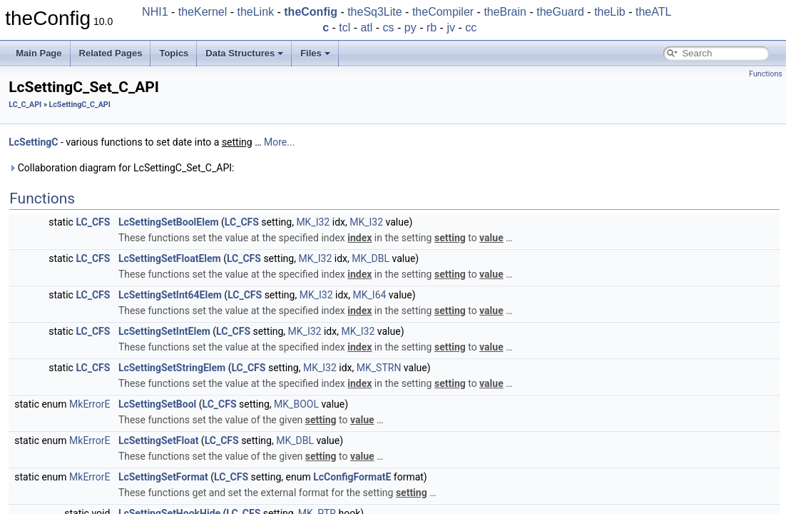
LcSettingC (33, 142)
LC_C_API (25, 104)
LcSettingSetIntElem (164, 331)
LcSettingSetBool (157, 404)
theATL (653, 12)
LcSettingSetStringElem (171, 367)
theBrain (505, 12)
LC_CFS (93, 222)
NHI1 (155, 12)
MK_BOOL (296, 404)
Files (315, 53)
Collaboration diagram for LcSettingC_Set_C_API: (121, 167)
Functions (765, 74)
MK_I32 (313, 222)
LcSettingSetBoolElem (168, 222)
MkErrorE (89, 404)
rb (432, 27)
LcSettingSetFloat (158, 440)
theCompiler (443, 12)
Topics (173, 53)
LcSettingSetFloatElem (169, 258)
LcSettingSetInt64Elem (170, 295)
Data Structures (244, 53)
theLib (610, 12)
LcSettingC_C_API (80, 104)
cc (470, 27)
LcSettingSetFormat (163, 477)
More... (279, 142)
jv (450, 27)
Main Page (38, 53)
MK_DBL (370, 258)
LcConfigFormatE (352, 477)
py (410, 27)
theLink (255, 12)
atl (366, 27)
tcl (344, 27)
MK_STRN (379, 367)
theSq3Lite (374, 12)
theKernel (203, 12)
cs (388, 27)
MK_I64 (370, 295)
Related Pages (111, 53)
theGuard (560, 12)
